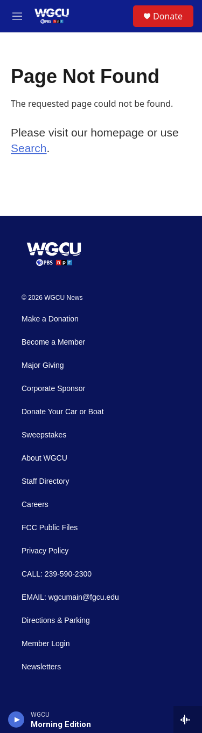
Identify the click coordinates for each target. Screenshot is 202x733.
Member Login (46, 644)
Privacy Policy (45, 551)
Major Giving (43, 365)
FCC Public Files (50, 528)
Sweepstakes (44, 435)
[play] (16, 719)
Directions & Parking (56, 620)
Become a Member (53, 342)
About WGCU (44, 458)
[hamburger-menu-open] (17, 16)
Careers (35, 505)
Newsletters (41, 667)
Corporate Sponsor (53, 389)
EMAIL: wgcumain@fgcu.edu (70, 597)
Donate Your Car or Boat (63, 412)
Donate (168, 16)
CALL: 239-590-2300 (57, 574)
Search (29, 148)
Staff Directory (45, 481)
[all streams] (187, 719)
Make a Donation (50, 319)
